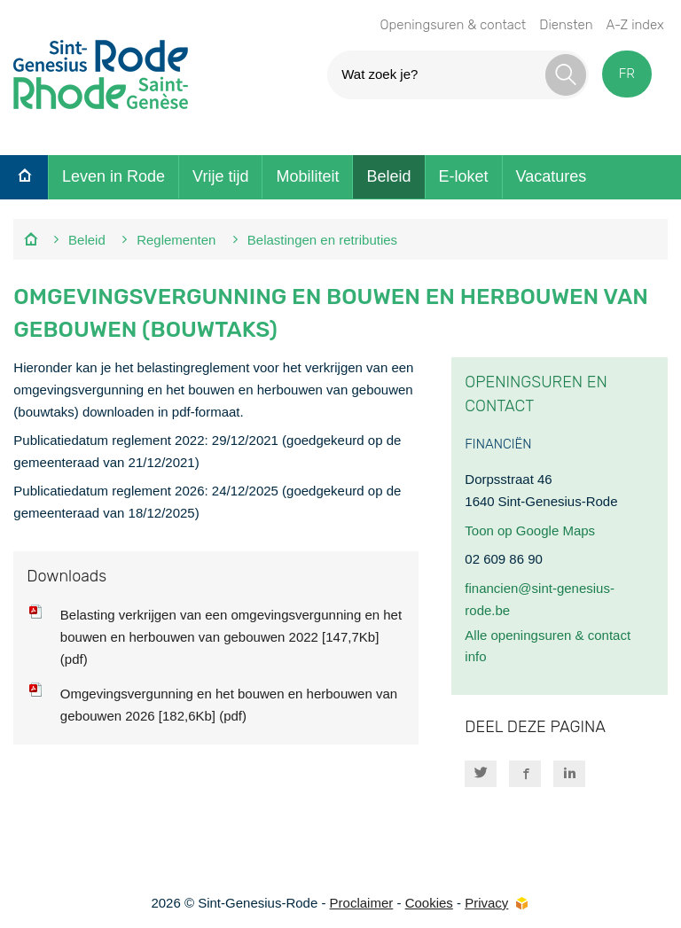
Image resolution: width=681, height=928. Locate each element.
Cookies (429, 902)
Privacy (486, 902)
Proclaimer (362, 902)
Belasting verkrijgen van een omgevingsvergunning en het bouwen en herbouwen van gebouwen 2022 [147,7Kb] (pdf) (231, 637)
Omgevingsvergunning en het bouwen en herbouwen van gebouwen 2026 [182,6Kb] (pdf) (228, 704)
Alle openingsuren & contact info (547, 646)
